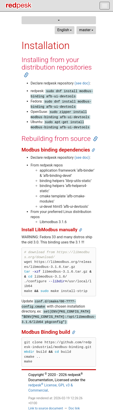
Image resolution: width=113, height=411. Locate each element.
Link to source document (45, 408)
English (64, 30)
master (86, 30)
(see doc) (82, 83)
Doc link (74, 408)
